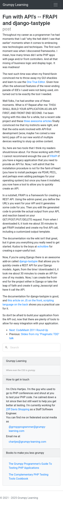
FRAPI (53, 156)
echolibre (42, 246)
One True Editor (36, 82)
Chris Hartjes (18, 389)
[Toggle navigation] (55, 4)
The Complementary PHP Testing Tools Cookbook (28, 476)
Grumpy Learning (15, 5)
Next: (12, 330)
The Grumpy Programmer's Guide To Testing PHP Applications (30, 465)
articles (47, 121)
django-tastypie (28, 261)
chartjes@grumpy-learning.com (27, 441)
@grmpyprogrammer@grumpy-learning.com (27, 429)
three (27, 121)
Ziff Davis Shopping (17, 409)
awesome (36, 121)
